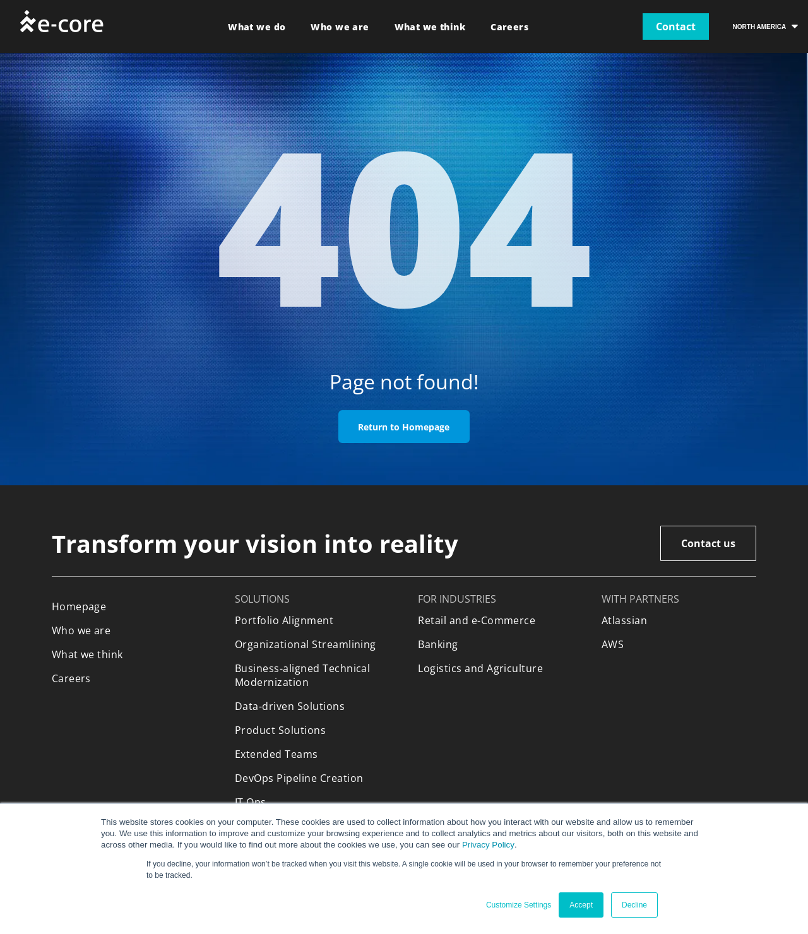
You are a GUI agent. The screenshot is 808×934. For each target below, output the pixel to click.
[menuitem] (256, 27)
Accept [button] (581, 905)
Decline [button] (634, 905)
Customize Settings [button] (518, 905)
